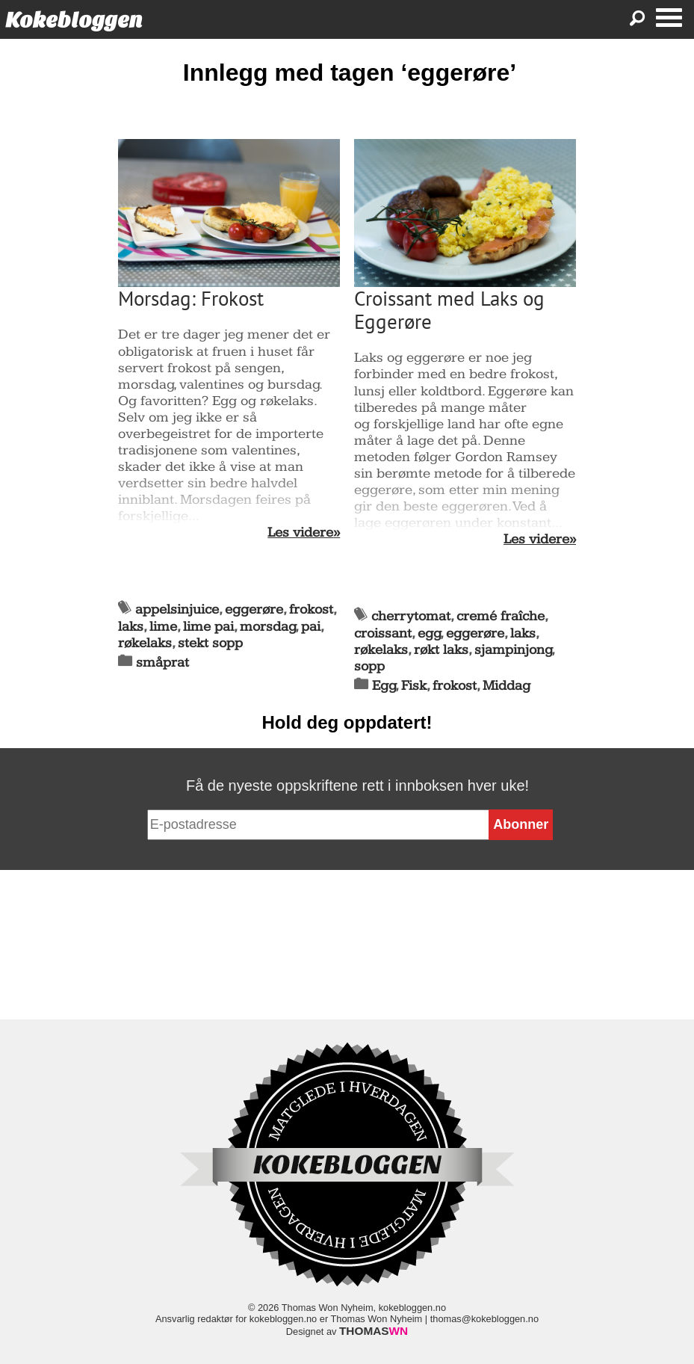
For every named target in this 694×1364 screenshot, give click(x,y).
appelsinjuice (177, 609)
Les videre (300, 533)
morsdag (268, 626)
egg (429, 633)
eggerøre (254, 609)
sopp (369, 666)
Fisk (414, 685)
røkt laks (441, 649)
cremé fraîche (500, 616)
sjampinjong (513, 649)
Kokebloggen (74, 19)
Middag (506, 685)
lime (163, 626)
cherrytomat (410, 616)
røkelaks (145, 643)
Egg (384, 685)
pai (310, 626)
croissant (383, 633)
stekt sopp (210, 643)
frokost (311, 609)
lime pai (208, 626)
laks (130, 626)
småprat (162, 662)
